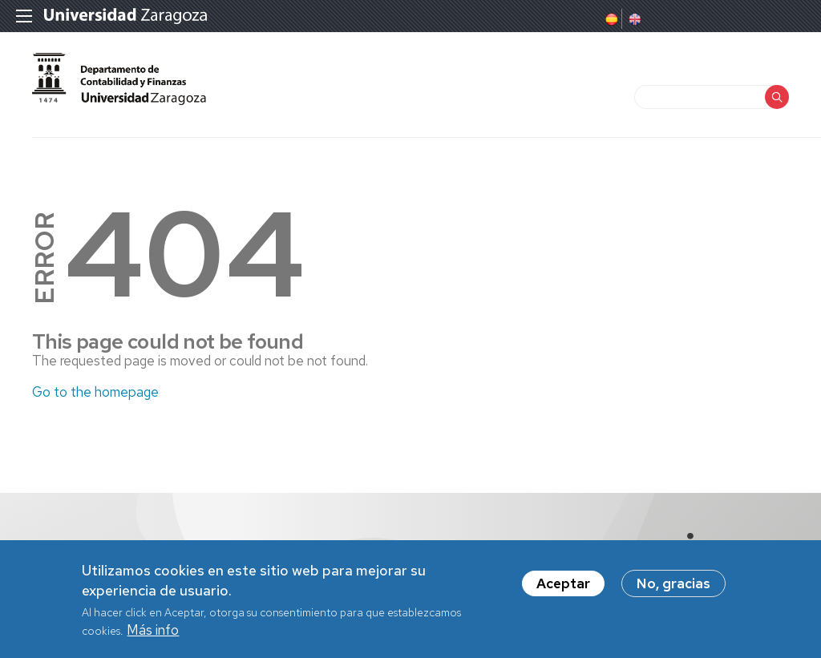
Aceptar (563, 588)
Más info (153, 635)
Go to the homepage (95, 392)
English (633, 19)
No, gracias (673, 588)
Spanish (610, 19)
